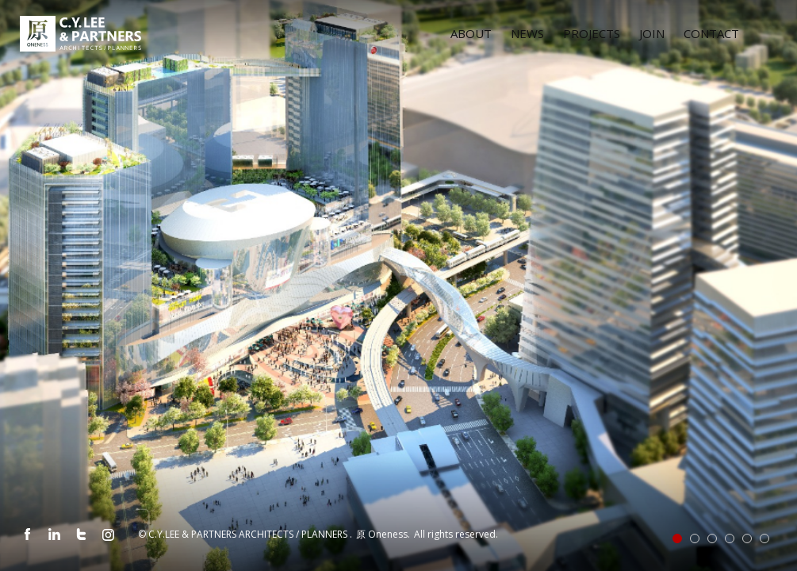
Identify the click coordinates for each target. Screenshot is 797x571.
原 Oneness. (384, 534)
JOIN (652, 33)
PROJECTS (591, 33)
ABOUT (471, 33)
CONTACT (711, 33)
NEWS (527, 33)
